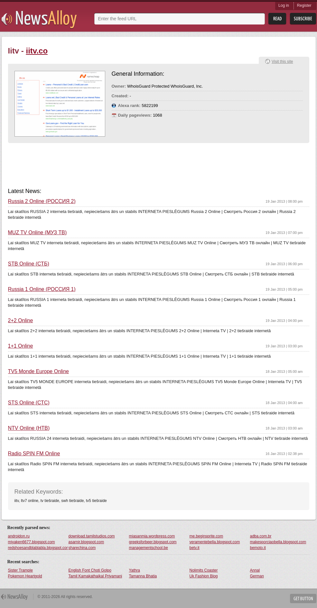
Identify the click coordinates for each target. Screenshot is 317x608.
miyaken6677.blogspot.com (31, 542)
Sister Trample (20, 570)
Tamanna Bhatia (143, 576)
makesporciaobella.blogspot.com (278, 542)
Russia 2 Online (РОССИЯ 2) (42, 201)
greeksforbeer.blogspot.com (153, 542)
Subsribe (303, 19)
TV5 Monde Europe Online (38, 371)
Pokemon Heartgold (25, 576)
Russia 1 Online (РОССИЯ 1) (42, 289)
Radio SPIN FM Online (34, 453)
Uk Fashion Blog (204, 576)
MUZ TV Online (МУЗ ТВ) (37, 232)
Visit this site (282, 61)
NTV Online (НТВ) (29, 428)
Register (304, 5)
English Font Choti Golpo (90, 570)
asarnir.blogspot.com (86, 542)
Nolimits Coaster (204, 570)
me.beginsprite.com (206, 536)
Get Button (303, 598)
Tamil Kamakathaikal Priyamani (95, 576)
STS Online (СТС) (29, 402)
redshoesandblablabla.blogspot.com (38, 547)
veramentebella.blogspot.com (215, 542)
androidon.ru (19, 536)
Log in (283, 5)
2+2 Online (20, 320)
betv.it (195, 547)
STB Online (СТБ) (28, 263)
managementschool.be (148, 547)
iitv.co (37, 50)
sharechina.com (82, 547)
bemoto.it (258, 547)
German (257, 576)
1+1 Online (20, 346)
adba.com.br (261, 536)
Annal (255, 570)
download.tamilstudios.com (92, 536)
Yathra (134, 570)
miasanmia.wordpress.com (152, 536)
